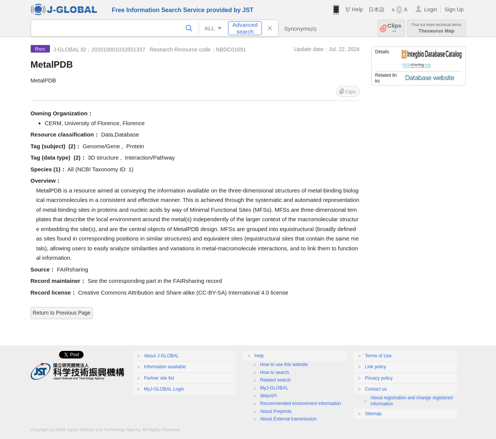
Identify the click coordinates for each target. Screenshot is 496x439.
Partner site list (159, 378)
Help (357, 9)
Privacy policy (379, 378)
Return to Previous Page (62, 313)
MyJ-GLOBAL (274, 388)
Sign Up (454, 9)
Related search (275, 380)
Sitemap (373, 413)
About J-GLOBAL (161, 355)
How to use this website (284, 364)
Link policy (375, 366)
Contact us (376, 389)
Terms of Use (378, 355)
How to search (274, 372)
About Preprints (276, 411)
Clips (394, 28)
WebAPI (268, 396)
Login (430, 9)
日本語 (376, 9)
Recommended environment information (300, 403)
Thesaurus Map (437, 28)
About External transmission (288, 419)
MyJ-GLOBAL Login (164, 389)
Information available (165, 366)
